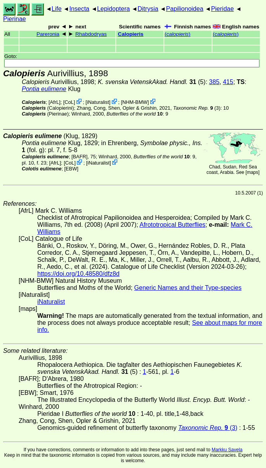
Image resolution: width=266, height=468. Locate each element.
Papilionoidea (184, 8)
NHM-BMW (135, 102)
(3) (197, 108)
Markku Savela (227, 449)
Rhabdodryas (91, 34)
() (177, 34)
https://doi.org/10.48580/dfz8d (78, 273)
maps (252, 172)
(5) (152, 82)
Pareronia (48, 34)
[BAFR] (79, 157)
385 (214, 82)
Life (57, 8)
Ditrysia (147, 8)
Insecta (79, 8)
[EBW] (71, 169)
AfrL (54, 102)
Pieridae (222, 8)
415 (228, 82)
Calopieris (131, 34)
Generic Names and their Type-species (188, 287)
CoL (68, 102)
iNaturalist (98, 102)
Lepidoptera (113, 8)
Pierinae (14, 19)
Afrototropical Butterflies (172, 224)
